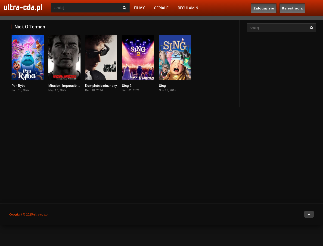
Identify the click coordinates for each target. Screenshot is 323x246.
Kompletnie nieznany (101, 86)
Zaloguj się (264, 8)
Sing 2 (126, 86)
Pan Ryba (18, 86)
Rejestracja (292, 8)
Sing (162, 86)
